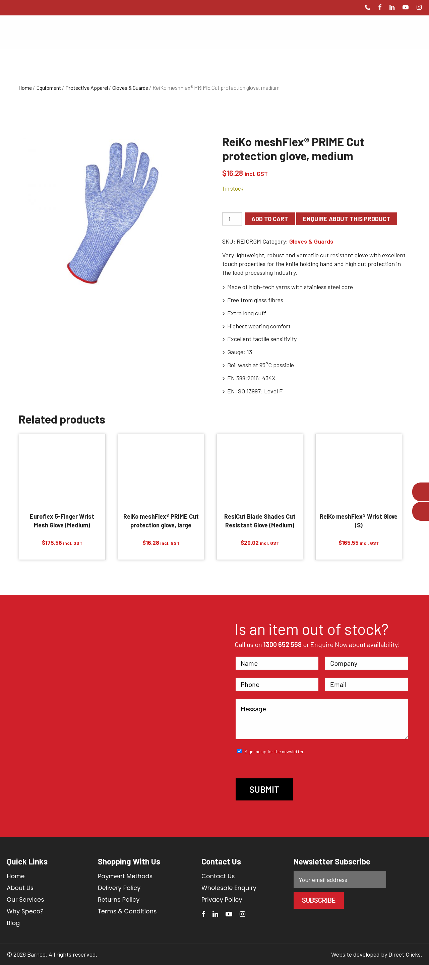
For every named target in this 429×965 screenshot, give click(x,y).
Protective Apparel (86, 87)
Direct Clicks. (405, 954)
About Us (20, 888)
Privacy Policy (221, 899)
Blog (13, 923)
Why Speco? (25, 911)
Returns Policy (118, 899)
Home (25, 87)
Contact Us (218, 876)
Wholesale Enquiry (228, 888)
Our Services (25, 899)
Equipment (48, 87)
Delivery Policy (119, 888)
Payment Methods (125, 876)
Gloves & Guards (130, 87)
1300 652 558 (282, 644)
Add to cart (269, 218)
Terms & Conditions (127, 911)
